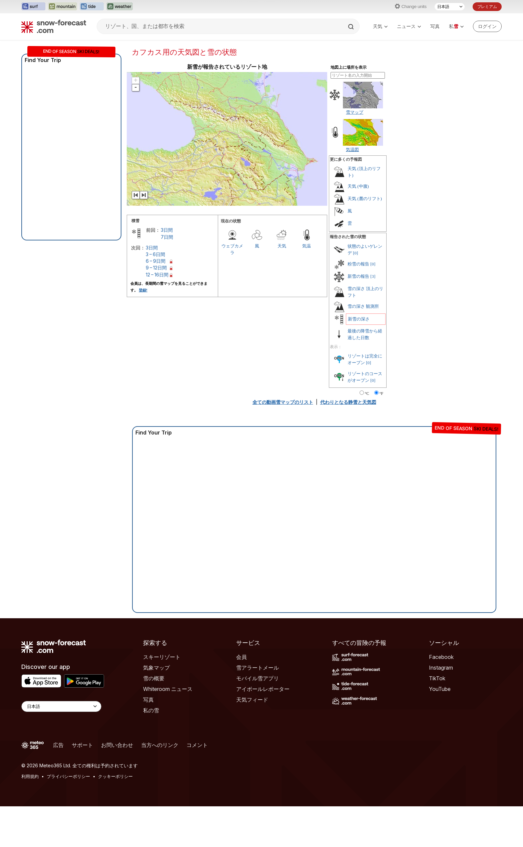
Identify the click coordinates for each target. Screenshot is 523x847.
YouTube (440, 689)
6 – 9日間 (155, 261)
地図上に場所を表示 (349, 67)
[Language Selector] (61, 706)
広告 (58, 745)
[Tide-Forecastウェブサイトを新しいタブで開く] (92, 6)
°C (367, 393)
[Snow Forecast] (53, 26)
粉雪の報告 (358, 263)
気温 (306, 245)
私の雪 (151, 710)
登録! (143, 290)
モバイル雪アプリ (257, 678)
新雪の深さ (359, 318)
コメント (197, 745)
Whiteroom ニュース (167, 689)
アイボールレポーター (263, 689)
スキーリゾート (161, 657)
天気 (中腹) (358, 186)
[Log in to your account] (487, 26)
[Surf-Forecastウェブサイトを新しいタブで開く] (33, 6)
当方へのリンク (159, 745)
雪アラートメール (257, 667)
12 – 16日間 (157, 274)
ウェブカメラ (232, 249)
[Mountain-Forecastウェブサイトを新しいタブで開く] (62, 6)
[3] (372, 276)
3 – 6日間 (155, 254)
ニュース (409, 26)
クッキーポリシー (115, 776)
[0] (355, 252)
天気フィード (252, 699)
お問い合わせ (117, 745)
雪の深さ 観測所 (363, 306)
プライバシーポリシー (68, 776)
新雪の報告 (358, 276)
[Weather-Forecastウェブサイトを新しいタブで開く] (119, 6)
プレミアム (487, 6)
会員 (241, 657)
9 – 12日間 (156, 267)
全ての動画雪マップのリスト (282, 402)
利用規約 (30, 776)
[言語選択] (450, 6)
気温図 (352, 149)
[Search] (351, 26)
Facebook (441, 657)
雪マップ (354, 112)
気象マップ (156, 667)
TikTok (437, 678)
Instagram (441, 667)
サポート (82, 745)
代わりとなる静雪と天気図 (348, 402)
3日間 (167, 230)
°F (381, 393)
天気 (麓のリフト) (365, 198)
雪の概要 (153, 678)
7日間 (167, 237)
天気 (380, 26)
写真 (435, 26)
